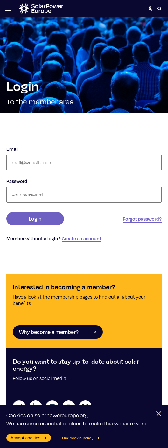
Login (35, 218)
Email (12, 149)
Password (16, 181)
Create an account (82, 238)
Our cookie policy (81, 437)
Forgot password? (142, 219)
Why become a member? (57, 331)
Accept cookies (28, 437)
